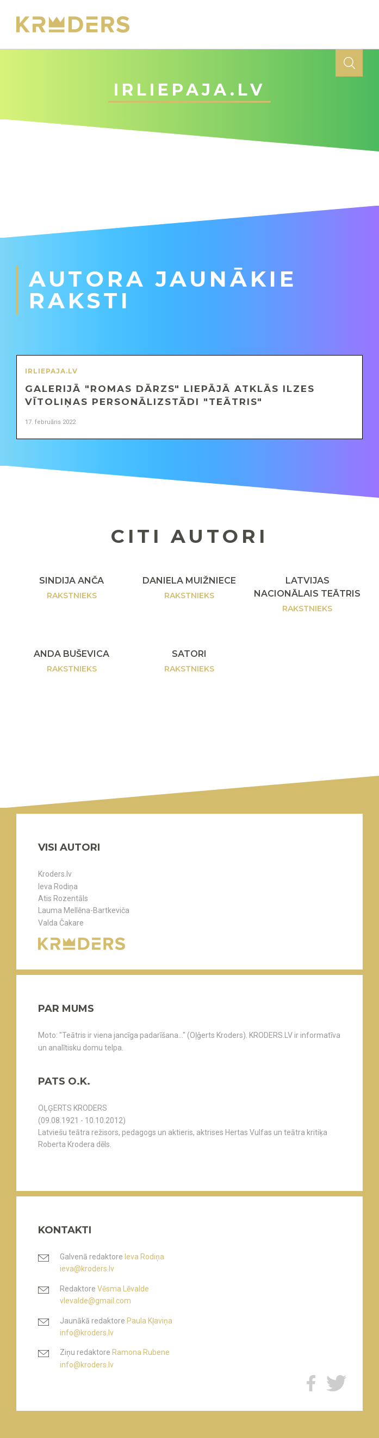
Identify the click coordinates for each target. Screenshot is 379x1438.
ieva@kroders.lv (87, 1268)
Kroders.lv (55, 874)
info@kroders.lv (87, 1332)
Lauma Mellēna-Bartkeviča (83, 910)
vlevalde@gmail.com (95, 1300)
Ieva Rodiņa (58, 886)
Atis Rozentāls (63, 898)
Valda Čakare (61, 922)
